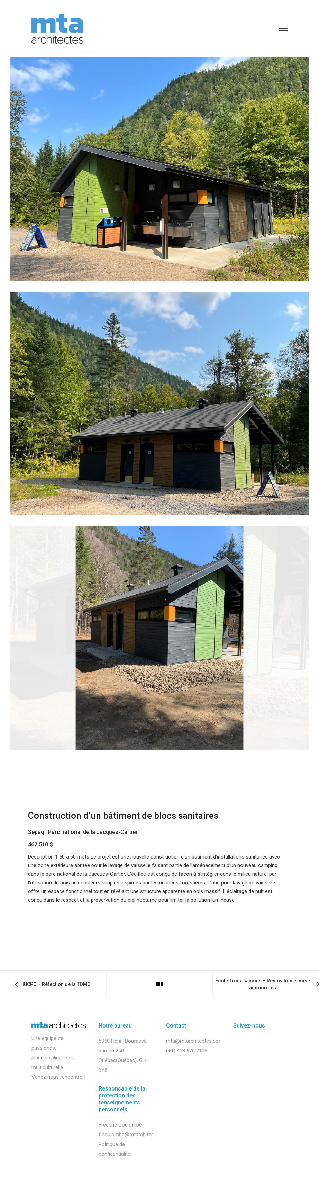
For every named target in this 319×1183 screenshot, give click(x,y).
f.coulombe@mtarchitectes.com (136, 1134)
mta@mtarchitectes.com (194, 1041)
